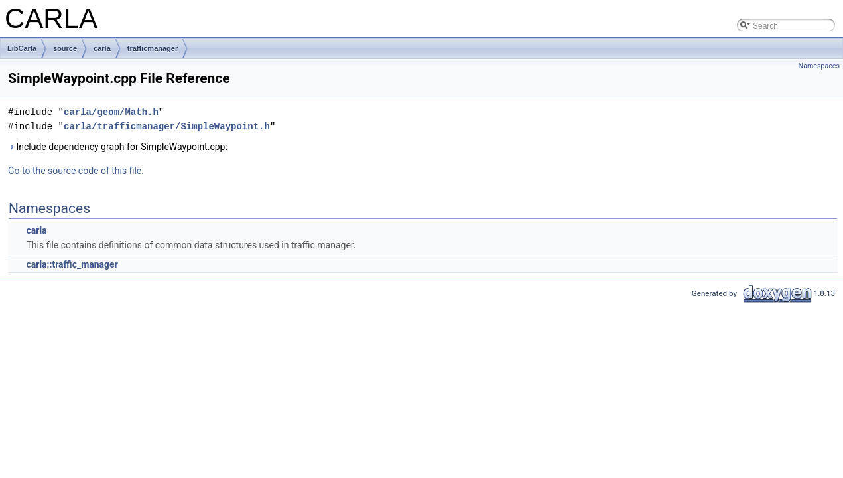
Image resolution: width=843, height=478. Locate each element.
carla (102, 48)
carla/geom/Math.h (111, 112)
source (65, 48)
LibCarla (21, 48)
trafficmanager (152, 48)
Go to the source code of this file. (76, 170)
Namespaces (819, 66)
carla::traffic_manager (71, 264)
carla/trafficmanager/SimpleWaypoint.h (167, 126)
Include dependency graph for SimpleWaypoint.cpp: (117, 146)
